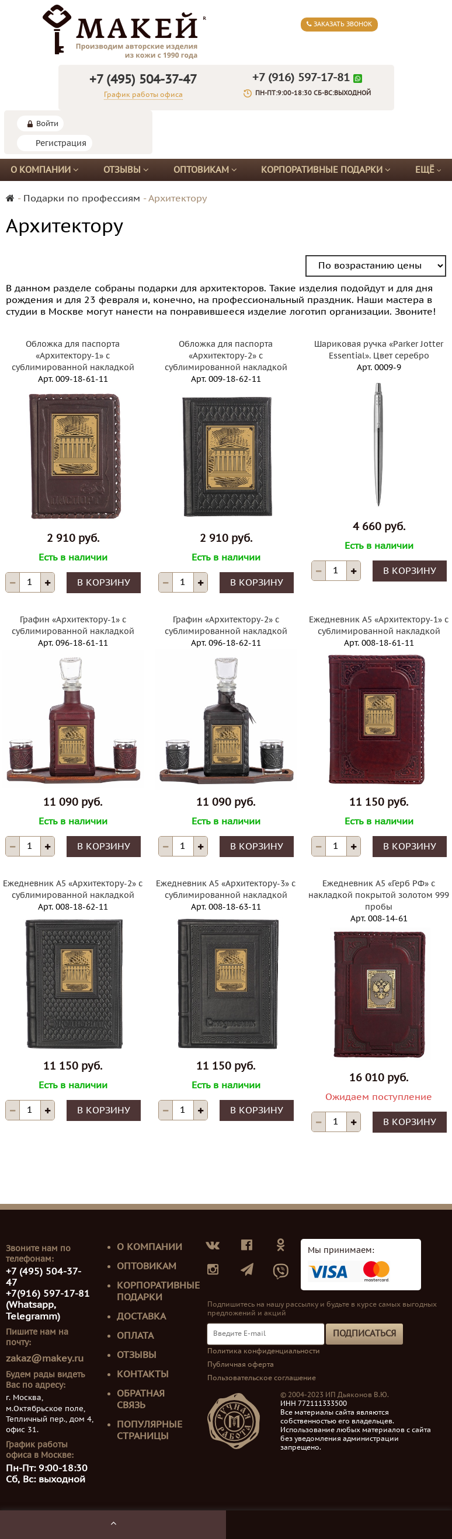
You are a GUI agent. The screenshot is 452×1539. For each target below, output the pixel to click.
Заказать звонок (339, 24)
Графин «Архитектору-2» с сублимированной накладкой (226, 625)
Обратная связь (141, 1399)
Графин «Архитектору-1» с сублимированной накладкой (73, 625)
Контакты (143, 1374)
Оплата (135, 1336)
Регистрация (61, 143)
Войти (47, 123)
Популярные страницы (149, 1430)
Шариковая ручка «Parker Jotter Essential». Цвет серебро (378, 350)
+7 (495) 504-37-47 (143, 79)
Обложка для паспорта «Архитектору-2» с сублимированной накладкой (226, 355)
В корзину (103, 582)
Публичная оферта (240, 1364)
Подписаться (364, 1333)
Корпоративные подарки (326, 170)
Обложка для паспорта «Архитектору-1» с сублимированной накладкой (73, 355)
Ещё (428, 170)
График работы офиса (143, 94)
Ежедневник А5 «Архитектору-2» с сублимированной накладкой (72, 889)
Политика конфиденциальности (263, 1351)
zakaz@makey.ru (45, 1358)
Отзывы (126, 170)
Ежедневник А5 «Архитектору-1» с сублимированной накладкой (378, 625)
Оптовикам (205, 170)
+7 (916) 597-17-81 (301, 77)
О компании (45, 170)
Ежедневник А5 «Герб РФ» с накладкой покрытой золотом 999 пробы (378, 895)
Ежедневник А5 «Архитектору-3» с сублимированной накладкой (225, 889)
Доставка (141, 1316)
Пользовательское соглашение (261, 1378)
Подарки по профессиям (81, 198)
